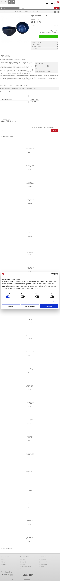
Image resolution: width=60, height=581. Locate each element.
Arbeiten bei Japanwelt (45, 561)
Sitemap (42, 566)
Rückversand (24, 559)
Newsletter (42, 562)
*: (4, 94)
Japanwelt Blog (43, 564)
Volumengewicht (25, 561)
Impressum (5, 564)
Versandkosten (27, 579)
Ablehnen (11, 306)
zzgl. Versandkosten (54, 32)
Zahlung (23, 567)
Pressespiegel (43, 559)
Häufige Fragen (25, 562)
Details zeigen (52, 301)
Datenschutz (5, 561)
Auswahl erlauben (29, 306)
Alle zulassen (49, 306)
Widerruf (4, 562)
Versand (23, 564)
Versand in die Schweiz (26, 566)
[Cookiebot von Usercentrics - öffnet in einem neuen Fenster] (52, 274)
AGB (4, 559)
